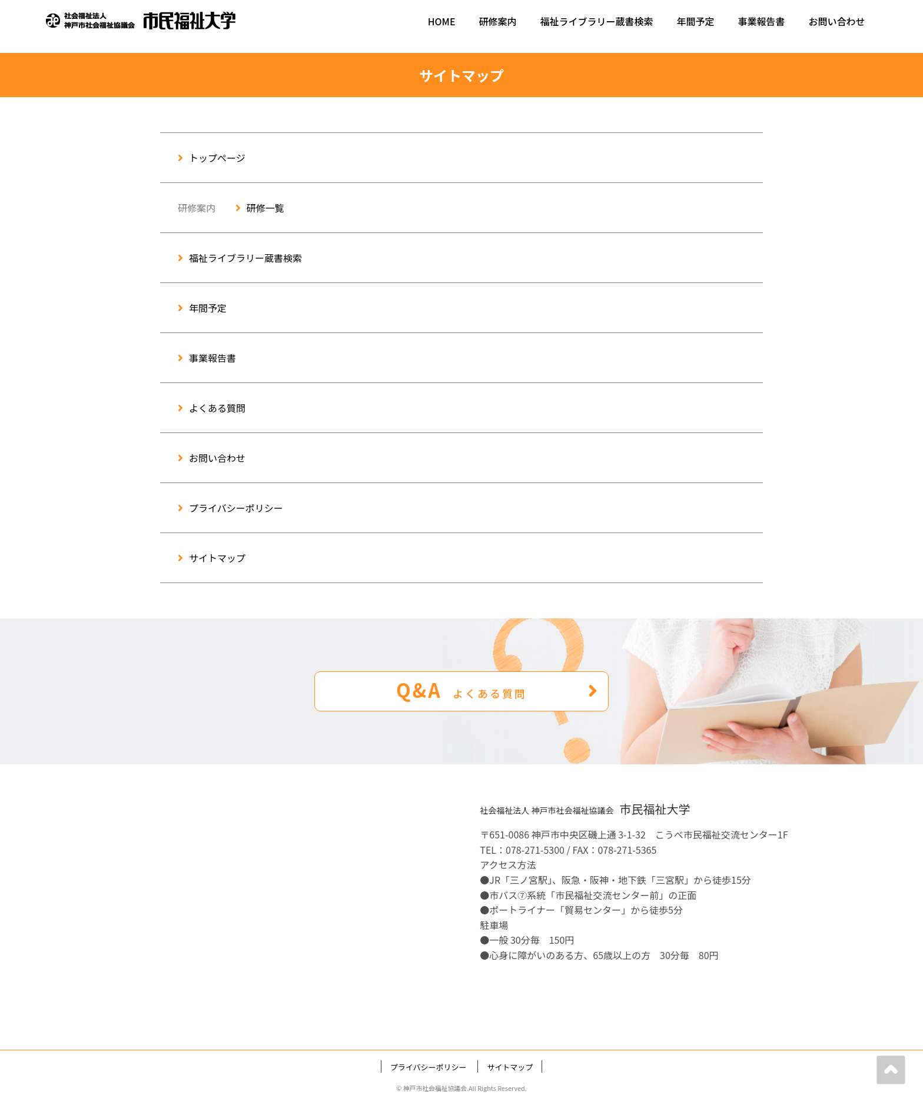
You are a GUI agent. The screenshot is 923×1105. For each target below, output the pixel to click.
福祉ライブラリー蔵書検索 (596, 21)
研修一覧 (259, 208)
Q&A (497, 689)
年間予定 (696, 21)
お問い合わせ (837, 21)
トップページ (211, 158)
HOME (442, 21)
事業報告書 (761, 21)
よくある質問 (211, 408)
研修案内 (498, 21)
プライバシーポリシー (230, 508)
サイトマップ (211, 558)
